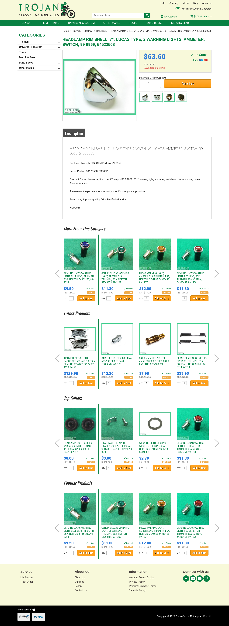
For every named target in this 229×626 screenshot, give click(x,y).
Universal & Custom (81, 22)
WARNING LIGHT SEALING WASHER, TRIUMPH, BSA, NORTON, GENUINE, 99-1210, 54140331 (153, 447)
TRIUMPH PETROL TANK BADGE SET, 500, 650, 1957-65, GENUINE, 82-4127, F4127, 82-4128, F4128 (79, 363)
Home (66, 31)
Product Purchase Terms (142, 586)
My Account (26, 577)
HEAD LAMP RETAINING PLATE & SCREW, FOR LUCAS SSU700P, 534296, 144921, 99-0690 (117, 447)
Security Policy (137, 590)
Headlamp (101, 31)
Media (186, 3)
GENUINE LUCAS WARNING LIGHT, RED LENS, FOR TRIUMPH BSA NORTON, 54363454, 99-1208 (190, 278)
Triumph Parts (49, 22)
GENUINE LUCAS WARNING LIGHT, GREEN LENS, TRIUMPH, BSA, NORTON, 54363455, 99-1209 (115, 278)
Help (163, 3)
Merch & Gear (180, 22)
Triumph (76, 31)
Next (217, 273)
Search (26, 22)
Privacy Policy (137, 581)
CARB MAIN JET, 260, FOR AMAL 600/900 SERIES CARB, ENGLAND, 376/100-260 (154, 361)
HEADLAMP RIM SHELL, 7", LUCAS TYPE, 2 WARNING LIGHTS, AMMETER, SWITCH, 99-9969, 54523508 (161, 31)
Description (74, 133)
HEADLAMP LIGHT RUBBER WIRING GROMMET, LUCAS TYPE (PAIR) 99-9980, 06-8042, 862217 (78, 447)
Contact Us (81, 590)
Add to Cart (188, 83)
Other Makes (111, 22)
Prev (57, 273)
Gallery (78, 586)
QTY (65, 298)
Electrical (88, 31)
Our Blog (79, 581)
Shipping (174, 3)
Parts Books (154, 22)
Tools (133, 22)
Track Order (26, 581)
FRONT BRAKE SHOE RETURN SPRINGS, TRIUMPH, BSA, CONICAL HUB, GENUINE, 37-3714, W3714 (192, 363)
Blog (195, 3)
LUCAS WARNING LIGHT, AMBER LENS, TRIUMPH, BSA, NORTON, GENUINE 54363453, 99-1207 (154, 278)
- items (201, 16)
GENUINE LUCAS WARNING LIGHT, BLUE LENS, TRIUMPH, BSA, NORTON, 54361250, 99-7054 (79, 278)
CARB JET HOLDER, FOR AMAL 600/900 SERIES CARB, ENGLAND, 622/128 (117, 361)
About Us (207, 3)
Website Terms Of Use (141, 577)
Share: (200, 60)
